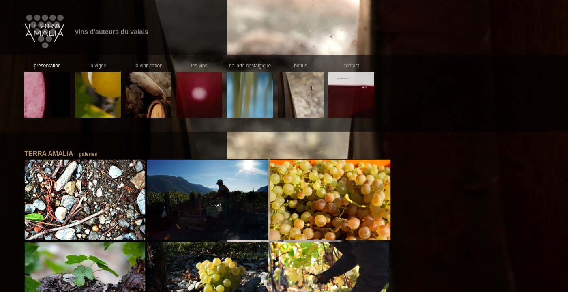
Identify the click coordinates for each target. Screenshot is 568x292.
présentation (47, 66)
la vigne (98, 66)
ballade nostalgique (250, 66)
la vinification (149, 66)
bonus (300, 66)
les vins (199, 66)
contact (351, 66)
